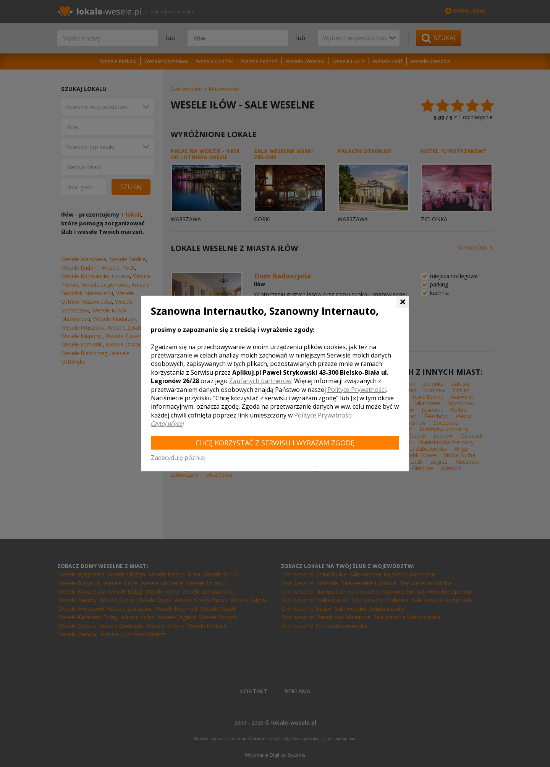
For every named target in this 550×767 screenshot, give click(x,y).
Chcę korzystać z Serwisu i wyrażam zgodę (275, 442)
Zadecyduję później (178, 457)
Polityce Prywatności (356, 389)
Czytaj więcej (167, 423)
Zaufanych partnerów (260, 381)
